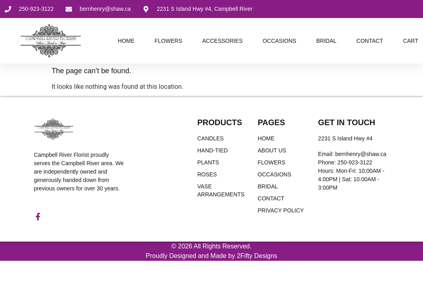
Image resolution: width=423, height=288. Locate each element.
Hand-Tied (212, 150)
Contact (370, 41)
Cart (410, 41)
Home (126, 41)
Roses (207, 174)
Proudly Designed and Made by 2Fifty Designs (211, 257)
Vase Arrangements (220, 190)
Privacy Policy (281, 210)
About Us (272, 150)
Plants (208, 162)
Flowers (168, 41)
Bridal (326, 41)
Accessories (222, 41)
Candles (210, 138)
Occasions (279, 41)
